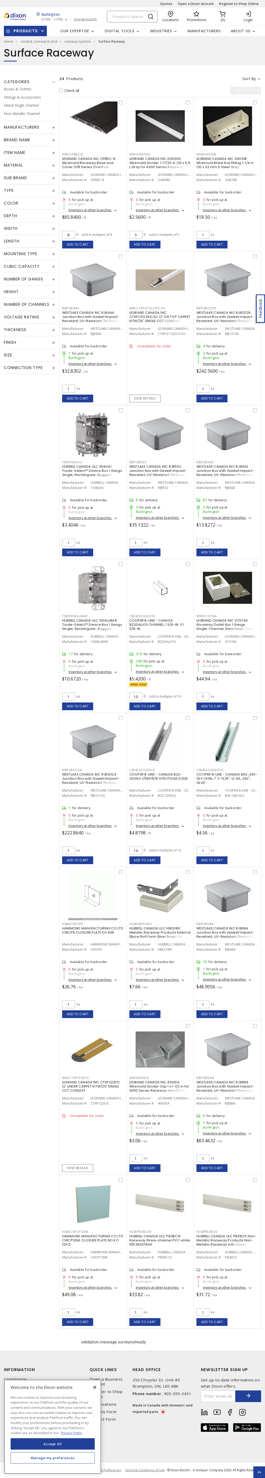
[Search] (132, 16)
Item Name (14, 152)
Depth (10, 215)
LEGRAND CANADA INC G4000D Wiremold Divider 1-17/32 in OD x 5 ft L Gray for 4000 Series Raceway (159, 163)
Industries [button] (161, 31)
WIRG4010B (206, 154)
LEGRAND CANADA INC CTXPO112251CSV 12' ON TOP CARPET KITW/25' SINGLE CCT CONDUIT (159, 316)
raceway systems (78, 41)
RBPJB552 (138, 462)
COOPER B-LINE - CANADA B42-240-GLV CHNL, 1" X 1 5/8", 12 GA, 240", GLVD (226, 778)
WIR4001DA (139, 1078)
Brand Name (17, 140)
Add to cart (78, 244)
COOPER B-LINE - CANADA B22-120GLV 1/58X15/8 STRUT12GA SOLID (158, 776)
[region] (52, 1427)
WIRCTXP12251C (76, 1078)
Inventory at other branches (90, 210)
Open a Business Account (106, 1382)
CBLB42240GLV (209, 770)
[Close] (94, 1387)
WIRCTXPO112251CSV (147, 308)
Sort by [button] (249, 78)
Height (11, 291)
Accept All (52, 1444)
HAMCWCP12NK (75, 1232)
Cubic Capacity (22, 266)
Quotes (166, 3)
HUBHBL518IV (140, 924)
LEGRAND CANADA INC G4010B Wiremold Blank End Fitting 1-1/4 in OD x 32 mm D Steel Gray (225, 163)
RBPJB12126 (206, 308)
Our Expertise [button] (74, 31)
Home (8, 41)
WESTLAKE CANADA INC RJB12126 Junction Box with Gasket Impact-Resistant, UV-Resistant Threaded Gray (225, 318)
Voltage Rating (21, 317)
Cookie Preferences (106, 1470)
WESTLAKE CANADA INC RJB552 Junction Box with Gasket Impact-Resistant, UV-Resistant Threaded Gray (158, 472)
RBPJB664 (205, 924)
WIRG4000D (140, 154)
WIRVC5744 (206, 616)
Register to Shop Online (239, 3)
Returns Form (103, 1411)
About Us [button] (241, 31)
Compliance (15, 1379)
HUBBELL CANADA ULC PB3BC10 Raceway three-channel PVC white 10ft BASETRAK (159, 1240)
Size (8, 355)
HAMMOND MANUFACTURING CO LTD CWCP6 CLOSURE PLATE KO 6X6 (92, 930)
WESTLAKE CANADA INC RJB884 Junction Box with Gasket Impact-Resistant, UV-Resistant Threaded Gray (225, 1088)
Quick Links (103, 1369)
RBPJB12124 (72, 770)
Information (19, 1369)
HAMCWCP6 (72, 924)
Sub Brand (15, 178)
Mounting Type (20, 253)
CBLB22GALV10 (142, 616)
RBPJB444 (70, 308)
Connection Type (23, 367)
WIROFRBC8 (72, 154)
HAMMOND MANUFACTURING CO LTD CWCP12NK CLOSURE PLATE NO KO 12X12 (92, 1240)
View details (145, 398)
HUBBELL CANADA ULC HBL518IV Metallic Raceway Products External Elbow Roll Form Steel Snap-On (160, 932)
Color (11, 203)
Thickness (15, 329)
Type (9, 190)
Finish (10, 342)
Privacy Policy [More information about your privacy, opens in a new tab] (71, 1432)
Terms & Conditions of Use (145, 1470)
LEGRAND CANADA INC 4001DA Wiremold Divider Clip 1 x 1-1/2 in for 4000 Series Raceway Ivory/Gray (159, 1086)
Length (11, 241)
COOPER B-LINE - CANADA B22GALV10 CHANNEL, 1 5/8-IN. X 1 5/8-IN (156, 624)
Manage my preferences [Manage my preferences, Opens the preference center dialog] (53, 1458)
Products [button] (25, 31)
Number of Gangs (23, 279)
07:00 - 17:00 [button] (52, 19)
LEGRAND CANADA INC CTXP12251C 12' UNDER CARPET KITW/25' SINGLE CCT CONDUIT (91, 1086)
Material (13, 165)
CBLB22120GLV (142, 770)
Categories (17, 81)
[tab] (29, 82)
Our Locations (103, 1404)
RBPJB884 (205, 1078)
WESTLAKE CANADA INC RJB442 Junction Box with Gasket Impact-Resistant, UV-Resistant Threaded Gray (225, 472)
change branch (85, 19)
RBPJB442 (205, 462)
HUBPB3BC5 (207, 1232)
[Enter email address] (218, 1396)
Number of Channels (26, 304)
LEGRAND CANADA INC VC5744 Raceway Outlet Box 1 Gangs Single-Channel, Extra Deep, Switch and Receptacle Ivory (226, 626)
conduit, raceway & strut (38, 41)
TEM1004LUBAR (75, 616)
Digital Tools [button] (120, 31)
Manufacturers (204, 31)
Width (11, 228)
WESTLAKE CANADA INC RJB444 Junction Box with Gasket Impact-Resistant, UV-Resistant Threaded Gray (91, 318)
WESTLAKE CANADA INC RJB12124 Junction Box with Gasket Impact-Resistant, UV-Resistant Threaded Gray (91, 780)
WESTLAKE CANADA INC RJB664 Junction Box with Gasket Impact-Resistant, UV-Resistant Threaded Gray (225, 934)
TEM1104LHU (72, 462)
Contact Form (103, 1419)
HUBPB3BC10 (140, 1232)
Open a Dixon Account (196, 3)
